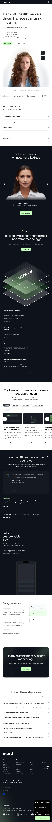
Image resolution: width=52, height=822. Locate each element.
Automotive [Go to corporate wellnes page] (19, 771)
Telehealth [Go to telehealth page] (19, 766)
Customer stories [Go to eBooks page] (32, 768)
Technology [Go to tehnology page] (6, 767)
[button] (48, 2)
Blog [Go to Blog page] (31, 771)
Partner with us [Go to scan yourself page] (45, 769)
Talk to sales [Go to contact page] (45, 772)
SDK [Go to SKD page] (4, 762)
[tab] (6, 405)
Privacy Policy (6, 810)
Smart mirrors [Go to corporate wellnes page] (19, 773)
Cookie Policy (22, 810)
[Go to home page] (7, 2)
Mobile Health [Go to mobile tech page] (20, 762)
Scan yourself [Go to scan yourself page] (45, 766)
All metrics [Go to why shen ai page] (5, 771)
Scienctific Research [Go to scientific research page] (5, 764)
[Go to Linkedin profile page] (6, 787)
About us (44, 759)
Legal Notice (14, 810)
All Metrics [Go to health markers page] (19, 775)
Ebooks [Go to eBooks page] (32, 766)
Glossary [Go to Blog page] (32, 773)
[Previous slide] (4, 184)
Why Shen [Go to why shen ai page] (5, 769)
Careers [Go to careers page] (44, 762)
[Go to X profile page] (6, 791)
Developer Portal (31, 810)
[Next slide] (47, 184)
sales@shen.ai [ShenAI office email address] (9, 784)
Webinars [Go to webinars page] (32, 762)
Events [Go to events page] (31, 764)
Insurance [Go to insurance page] (18, 764)
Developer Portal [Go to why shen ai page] (7, 773)
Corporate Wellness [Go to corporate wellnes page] (19, 768)
